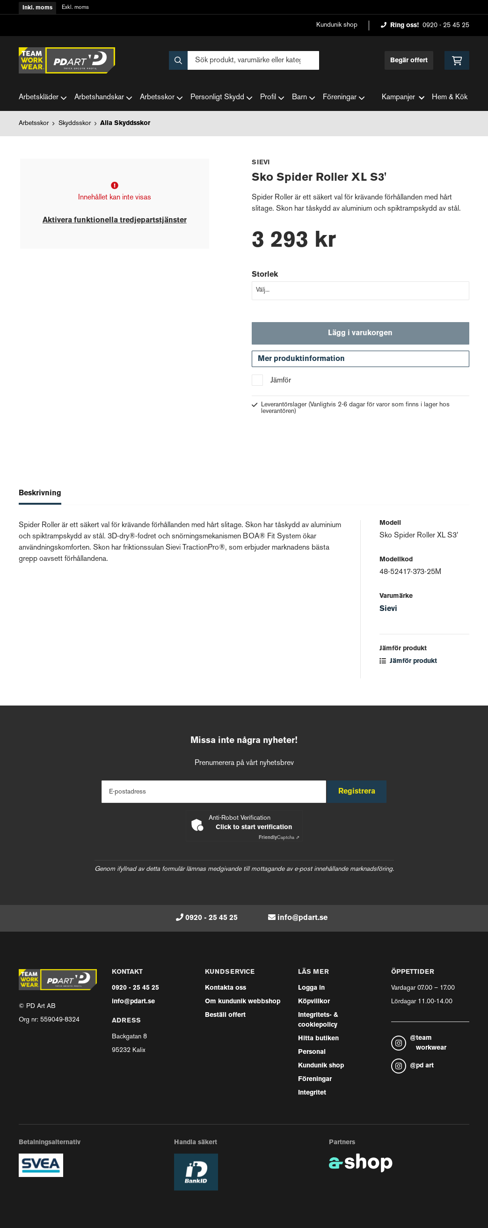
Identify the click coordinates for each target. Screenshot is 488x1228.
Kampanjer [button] (403, 97)
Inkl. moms (37, 8)
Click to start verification (254, 827)
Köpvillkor (314, 1002)
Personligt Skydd (221, 98)
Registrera (360, 791)
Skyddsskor (74, 123)
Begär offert (409, 61)
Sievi (388, 613)
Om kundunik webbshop (242, 1002)
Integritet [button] (312, 1093)
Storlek (265, 275)
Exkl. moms (75, 7)
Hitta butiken (318, 1039)
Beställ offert (225, 1015)
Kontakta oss (225, 988)
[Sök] (244, 60)
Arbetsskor (161, 98)
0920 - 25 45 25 (445, 25)
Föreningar (344, 98)
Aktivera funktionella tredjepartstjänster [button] (115, 220)
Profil (272, 98)
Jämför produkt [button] (408, 666)
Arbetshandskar (103, 98)
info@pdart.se (302, 918)
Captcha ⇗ (279, 838)
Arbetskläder (43, 98)
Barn (303, 98)
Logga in (311, 988)
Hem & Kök (449, 97)
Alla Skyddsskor (125, 123)
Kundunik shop (336, 25)
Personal (312, 1052)
